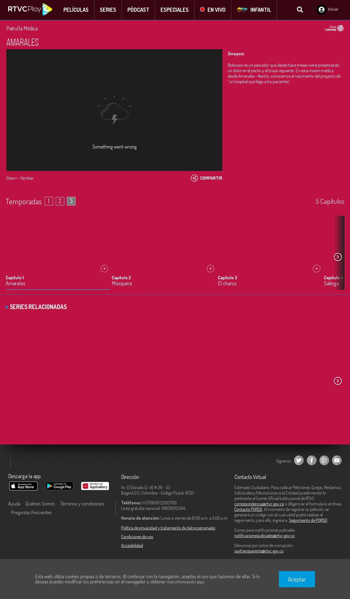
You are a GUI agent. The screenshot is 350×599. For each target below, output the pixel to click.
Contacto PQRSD (248, 510)
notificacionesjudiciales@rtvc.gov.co (264, 536)
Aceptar (297, 579)
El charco (227, 284)
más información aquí (185, 582)
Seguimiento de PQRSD (308, 521)
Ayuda (14, 504)
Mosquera (122, 284)
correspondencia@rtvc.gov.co (259, 504)
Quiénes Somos (40, 504)
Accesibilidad (132, 546)
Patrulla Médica (22, 28)
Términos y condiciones (82, 504)
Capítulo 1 (15, 278)
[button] (338, 258)
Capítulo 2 (121, 278)
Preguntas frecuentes (31, 513)
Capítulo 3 (227, 278)
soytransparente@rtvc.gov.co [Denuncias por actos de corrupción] (259, 551)
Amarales (15, 284)
